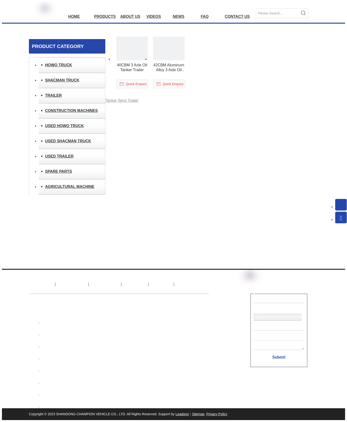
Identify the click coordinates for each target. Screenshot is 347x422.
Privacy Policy (216, 414)
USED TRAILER (59, 156)
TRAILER (53, 95)
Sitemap (198, 414)
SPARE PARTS (58, 171)
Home (41, 284)
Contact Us (192, 284)
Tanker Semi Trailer (122, 100)
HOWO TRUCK (58, 65)
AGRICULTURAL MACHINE (69, 187)
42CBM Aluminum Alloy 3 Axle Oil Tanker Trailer (168, 67)
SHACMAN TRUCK (62, 80)
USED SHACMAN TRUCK (68, 141)
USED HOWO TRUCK (64, 126)
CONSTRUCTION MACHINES (71, 111)
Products (105, 284)
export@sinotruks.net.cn (112, 336)
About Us (72, 284)
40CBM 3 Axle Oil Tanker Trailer (132, 67)
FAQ (161, 284)
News (135, 284)
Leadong (182, 414)
